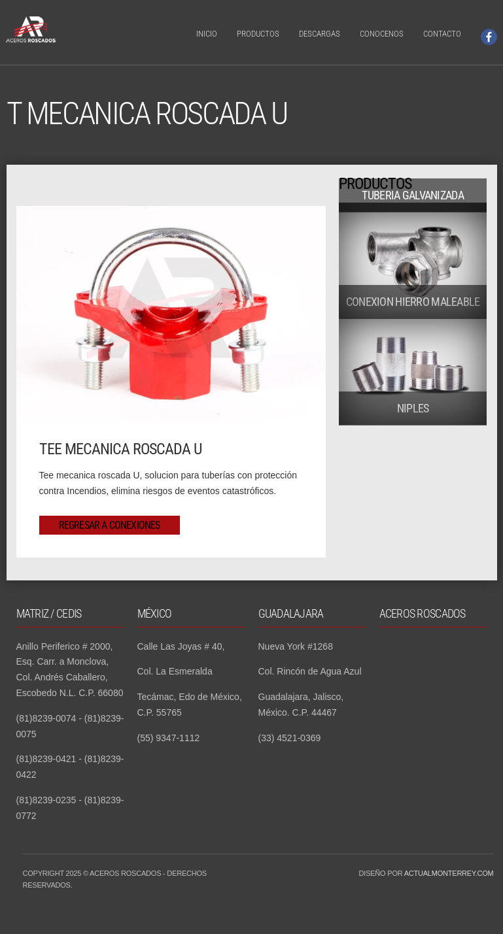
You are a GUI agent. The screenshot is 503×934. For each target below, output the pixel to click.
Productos (258, 34)
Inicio (206, 34)
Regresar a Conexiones (109, 525)
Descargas (319, 34)
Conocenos (382, 34)
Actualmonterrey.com (449, 873)
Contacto (442, 34)
